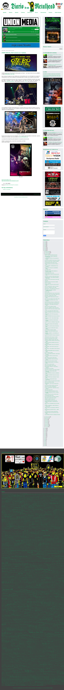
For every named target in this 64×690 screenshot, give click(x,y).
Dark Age (9, 533)
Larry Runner (5, 589)
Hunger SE (48, 573)
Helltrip (8, 571)
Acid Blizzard (48, 497)
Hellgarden (57, 570)
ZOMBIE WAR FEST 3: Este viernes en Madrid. (51, 281)
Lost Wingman (58, 594)
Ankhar (30, 504)
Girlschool (10, 563)
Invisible (22, 578)
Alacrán (38, 500)
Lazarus (54, 589)
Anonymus (51, 504)
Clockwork (29, 528)
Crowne (13, 531)
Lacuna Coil (24, 588)
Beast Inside (22, 513)
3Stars (60, 494)
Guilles (20, 566)
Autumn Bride (45, 509)
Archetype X (7, 506)
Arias (41, 506)
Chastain (43, 526)
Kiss (15, 585)
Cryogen (44, 531)
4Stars (15, 496)
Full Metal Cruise (45, 559)
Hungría (52, 573)
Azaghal (42, 510)
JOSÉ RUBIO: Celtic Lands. (49, 389)
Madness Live (52, 596)
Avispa (26, 510)
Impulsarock (12, 575)
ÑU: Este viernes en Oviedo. (49, 352)
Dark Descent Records (26, 533)
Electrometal (52, 547)
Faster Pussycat (20, 555)
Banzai (45, 511)
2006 (37, 493)
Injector (54, 576)
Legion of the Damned (57, 590)
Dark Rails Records (54, 533)
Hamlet (26, 567)
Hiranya (9, 572)
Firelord (49, 556)
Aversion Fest (18, 510)
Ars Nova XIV (5, 507)
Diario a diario (29, 539)
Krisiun (45, 586)
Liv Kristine (29, 593)
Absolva (24, 497)
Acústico (15, 498)
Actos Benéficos (4, 498)
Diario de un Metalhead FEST (47, 539)
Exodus (45, 553)
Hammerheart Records (37, 567)
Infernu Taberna (33, 576)
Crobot (39, 530)
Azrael (54, 510)
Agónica (19, 500)
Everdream (34, 552)
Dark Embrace (33, 533)
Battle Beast (55, 512)
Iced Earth (17, 574)
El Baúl (35, 546)
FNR (5, 558)
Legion (51, 590)
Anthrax (3, 505)
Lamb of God (47, 588)
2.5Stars (24, 493)
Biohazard (57, 514)
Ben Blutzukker (60, 513)
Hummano (37, 573)
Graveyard (56, 564)
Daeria (31, 532)
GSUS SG (7, 566)
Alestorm (56, 500)
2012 (45, 435)
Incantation (56, 575)
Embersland (35, 548)
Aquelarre (56, 505)
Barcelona (3, 512)
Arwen (38, 507)
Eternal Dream (44, 551)
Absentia (17, 497)
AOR (22, 505)
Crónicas (23, 12)
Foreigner (20, 558)
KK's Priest (42, 585)
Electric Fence (33, 547)
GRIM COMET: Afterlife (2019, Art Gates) (50, 397)
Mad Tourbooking (42, 596)
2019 (45, 250)
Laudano (45, 589)
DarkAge (3, 534)
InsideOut (23, 577)
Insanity (19, 577)
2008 (45, 440)
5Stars (21, 496)
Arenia (29, 506)
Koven (16, 586)
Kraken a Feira (20, 586)
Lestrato (41, 591)
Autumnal (49, 509)
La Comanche (47, 587)
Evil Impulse (60, 552)
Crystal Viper (61, 531)
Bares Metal (15, 512)
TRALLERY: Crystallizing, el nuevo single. (50, 287)
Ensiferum (61, 549)
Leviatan (3, 592)
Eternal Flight (50, 551)
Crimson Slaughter (16, 530)
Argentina (33, 506)
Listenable (13, 593)
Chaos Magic (33, 526)
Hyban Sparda (56, 573)
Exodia (37, 553)
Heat (23, 569)
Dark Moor (49, 533)
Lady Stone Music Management (31, 588)
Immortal (41, 574)
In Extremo (20, 575)
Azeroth (48, 510)
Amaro (17, 502)
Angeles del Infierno (45, 503)
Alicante (6, 501)
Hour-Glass (10, 573)
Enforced (43, 549)
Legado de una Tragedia (34, 590)
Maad (12, 596)
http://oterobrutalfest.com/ (6, 179)
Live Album (33, 593)
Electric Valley (43, 547)
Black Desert (25, 515)
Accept (31, 497)
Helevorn (25, 570)
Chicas (10, 527)
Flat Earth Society (28, 557)
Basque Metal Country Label (37, 512)
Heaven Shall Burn (31, 569)
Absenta (14, 497)
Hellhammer (61, 570)
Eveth (46, 552)
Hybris (2, 574)
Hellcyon (41, 570)
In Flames (25, 575)
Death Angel (30, 535)
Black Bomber (6, 515)
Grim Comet (32, 565)
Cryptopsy (51, 531)
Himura (6, 572)
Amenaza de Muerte (36, 502)
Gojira (33, 563)
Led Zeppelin (20, 590)
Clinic (26, 528)
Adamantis (32, 498)
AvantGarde (3, 510)
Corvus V (46, 529)
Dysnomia (3, 545)
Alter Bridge (6, 502)
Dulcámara (23, 544)
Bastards (43, 512)
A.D (53, 496)
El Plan (54, 546)
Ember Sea (31, 548)
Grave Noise (51, 564)
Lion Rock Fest (4, 593)
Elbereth (11, 547)
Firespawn (52, 556)
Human (27, 573)
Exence (23, 553)
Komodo (3, 586)
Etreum (14, 552)
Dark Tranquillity (60, 533)
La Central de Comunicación (33, 587)
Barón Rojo (19, 512)
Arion (47, 506)
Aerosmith (24, 499)
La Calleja (25, 587)
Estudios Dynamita (37, 551)
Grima (36, 565)
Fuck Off (35, 559)
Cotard (55, 529)
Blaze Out (41, 517)
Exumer (9, 554)
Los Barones (30, 594)
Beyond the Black (27, 514)
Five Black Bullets (12, 557)
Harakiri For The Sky (56, 567)
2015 (2, 494)
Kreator (31, 586)
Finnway (46, 556)
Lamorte (56, 588)
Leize (9, 591)
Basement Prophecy (29, 512)
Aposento (48, 505)
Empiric (59, 548)
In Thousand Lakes (40, 575)
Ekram (11, 546)
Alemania (51, 500)
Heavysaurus (6, 570)
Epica (53, 550)
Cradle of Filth (59, 529)
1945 (15, 493)
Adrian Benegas (48, 498)
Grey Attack (27, 565)
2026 (39, 494)
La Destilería (53, 587)
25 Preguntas (43, 494)
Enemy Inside (38, 549)
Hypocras (10, 574)
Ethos (2, 552)
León (20, 591)
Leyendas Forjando (37, 592)
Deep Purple (23, 536)
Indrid (7, 576)
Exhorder (30, 553)
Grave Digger (46, 564)
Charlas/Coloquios (38, 526)
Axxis (33, 510)
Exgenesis (26, 553)
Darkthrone (28, 534)
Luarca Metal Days (6, 595)
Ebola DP (25, 545)
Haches (61, 566)
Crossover (57, 530)
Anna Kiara (40, 504)
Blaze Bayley (36, 517)
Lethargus (50, 591)
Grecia (2, 565)
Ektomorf (14, 546)
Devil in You (54, 538)
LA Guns (60, 587)
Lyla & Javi (61, 595)
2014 (45, 433)
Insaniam (15, 577)
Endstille (29, 549)
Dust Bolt (51, 544)
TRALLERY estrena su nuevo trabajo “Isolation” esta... (52, 294)
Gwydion (45, 566)
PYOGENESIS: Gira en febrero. (49, 368)
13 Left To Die (9, 493)
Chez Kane (3, 527)
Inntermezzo (3, 577)
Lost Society (45, 594)
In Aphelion (16, 575)
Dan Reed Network (60, 532)
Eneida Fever (33, 549)
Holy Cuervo (41, 572)
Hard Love (61, 567)
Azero (45, 510)
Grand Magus (10, 564)
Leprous (38, 591)
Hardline (25, 568)
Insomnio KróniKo (37, 577)
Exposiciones (56, 553)
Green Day (12, 565)
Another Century (56, 504)
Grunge (3, 566)
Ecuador (36, 545)
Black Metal (7, 516)
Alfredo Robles (61, 500)
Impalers (54, 574)
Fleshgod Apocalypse (41, 557)
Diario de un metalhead (37, 539)
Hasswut (32, 568)
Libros (42, 592)
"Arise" (26, 81)
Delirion (10, 537)
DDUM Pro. (7, 535)
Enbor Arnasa (8, 549)
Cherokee (52, 526)
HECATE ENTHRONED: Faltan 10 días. (50, 365)
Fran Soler (37, 558)
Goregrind (44, 563)
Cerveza (16, 526)
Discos (36, 12)
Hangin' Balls (49, 567)
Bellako (51, 513)
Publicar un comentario (6, 189)
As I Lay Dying (42, 507)
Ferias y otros (4, 556)
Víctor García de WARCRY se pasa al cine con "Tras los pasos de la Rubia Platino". (55, 132)
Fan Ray (3, 555)
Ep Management (45, 550)
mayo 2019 (46, 421)
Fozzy (33, 558)
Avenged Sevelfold (12, 510)
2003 (33, 493)
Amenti (42, 502)
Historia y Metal (25, 572)
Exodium (41, 553)
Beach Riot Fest (12, 513)
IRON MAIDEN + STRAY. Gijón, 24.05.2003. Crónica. (55, 59)
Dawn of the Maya (54, 534)
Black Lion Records (54, 515)
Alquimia (56, 501)
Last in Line (29, 589)
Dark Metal (44, 533)
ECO (33, 545)
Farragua (15, 555)
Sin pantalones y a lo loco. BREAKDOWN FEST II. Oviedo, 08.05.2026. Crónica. (55, 65)
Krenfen (35, 586)
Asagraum (52, 507)
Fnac (2, 558)
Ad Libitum (19, 498)
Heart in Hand (15, 569)
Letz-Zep (58, 591)
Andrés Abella (25, 503)
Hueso (19, 573)
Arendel (26, 506)
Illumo (31, 574)
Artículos (30, 507)
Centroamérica (3, 526)
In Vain (45, 575)
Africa (34, 499)
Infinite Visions (39, 576)
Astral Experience (32, 508)
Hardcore (13, 568)
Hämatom (19, 567)
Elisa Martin (7, 548)
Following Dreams (10, 558)
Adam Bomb (23, 498)
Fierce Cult (29, 556)
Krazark (27, 586)
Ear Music (7, 545)
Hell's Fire (37, 570)
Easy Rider (16, 545)
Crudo (23, 531)
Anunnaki (6, 505)
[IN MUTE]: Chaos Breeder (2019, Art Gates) (51, 338)
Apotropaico (51, 505)
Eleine (62, 547)
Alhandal (3, 501)
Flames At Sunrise (22, 557)
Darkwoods (32, 534)
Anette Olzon (30, 503)
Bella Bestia (46, 513)
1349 (13, 493)
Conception (18, 529)
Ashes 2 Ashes (10, 508)
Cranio (63, 529)
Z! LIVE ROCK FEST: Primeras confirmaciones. (51, 411)
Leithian (6, 591)
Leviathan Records (12, 592)
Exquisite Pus (61, 553)
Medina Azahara (7, 602)
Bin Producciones (46, 514)
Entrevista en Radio (20, 550)
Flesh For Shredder (34, 557)
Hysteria (13, 574)
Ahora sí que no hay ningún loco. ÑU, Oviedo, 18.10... (52, 298)
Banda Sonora (41, 511)
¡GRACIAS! (46, 280)
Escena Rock (3, 551)
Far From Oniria (11, 555)
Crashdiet (4, 530)
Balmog (31, 511)
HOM (49, 572)
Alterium (10, 502)
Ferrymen (8, 556)
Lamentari (52, 588)
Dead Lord (11, 535)
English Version (51, 549)
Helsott (14, 571)
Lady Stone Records (41, 588)
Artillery (35, 507)
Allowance (34, 501)
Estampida (27, 551)
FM (62, 557)
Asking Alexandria (18, 508)
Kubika (59, 586)
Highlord (60, 571)
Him (3, 572)
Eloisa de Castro (17, 548)
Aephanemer (14, 499)
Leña (12, 591)
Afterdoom (42, 499)
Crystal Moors (56, 531)
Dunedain (27, 544)
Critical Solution (31, 530)
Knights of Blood (53, 585)
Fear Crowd (34, 555)
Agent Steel (3, 500)
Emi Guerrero (47, 548)
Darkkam (10, 534)
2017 (45, 429)
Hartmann (29, 568)
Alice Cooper (11, 501)
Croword (20, 531)
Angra (60, 503)
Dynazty (62, 544)
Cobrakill (43, 528)
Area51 (22, 506)
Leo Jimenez (16, 591)
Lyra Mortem (8, 596)
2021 (22, 494)
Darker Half (6, 534)
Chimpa (33, 527)
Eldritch (18, 547)
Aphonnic (38, 505)
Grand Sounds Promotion (17, 564)
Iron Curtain (36, 578)
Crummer (31, 531)
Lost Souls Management (51, 594)
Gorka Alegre (53, 563)
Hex (40, 571)
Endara (22, 549)
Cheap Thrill (48, 526)
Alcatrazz (44, 500)
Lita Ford (18, 593)
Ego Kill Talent (4, 546)
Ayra (36, 510)
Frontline (17, 559)
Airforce (35, 500)
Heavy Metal (45, 569)
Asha (6, 508)
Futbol (59, 559)
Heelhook (18, 570)
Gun (22, 566)
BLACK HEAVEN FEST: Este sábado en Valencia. (52, 396)
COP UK (33, 529)
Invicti (18, 578)
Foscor (28, 558)
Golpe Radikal (37, 563)
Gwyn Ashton (49, 566)
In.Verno (52, 575)
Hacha (58, 566)
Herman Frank (31, 571)
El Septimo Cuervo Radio (6, 547)
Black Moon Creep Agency (20, 516)
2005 (35, 493)
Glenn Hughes (18, 563)
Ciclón (48, 527)
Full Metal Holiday (51, 559)
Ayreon (39, 510)
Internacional (43, 12)
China (37, 527)
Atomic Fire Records (51, 508)
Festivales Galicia (14, 556)
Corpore (36, 529)
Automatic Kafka (39, 509)
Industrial (11, 576)
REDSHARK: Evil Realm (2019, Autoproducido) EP (52, 303)
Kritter (48, 586)
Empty (62, 548)
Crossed (50, 530)
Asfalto (3, 508)
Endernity (26, 549)
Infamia (15, 576)
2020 (45, 249)
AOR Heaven (26, 505)
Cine (59, 527)
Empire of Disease (53, 548)
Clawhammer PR (16, 528)
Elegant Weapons (57, 547)
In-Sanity (49, 575)
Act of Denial (61, 497)
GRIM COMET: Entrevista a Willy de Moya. (51, 357)
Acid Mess (52, 497)
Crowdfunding (4, 531)
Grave (36, 564)
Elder (15, 547)
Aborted (6, 497)
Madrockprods (61, 596)
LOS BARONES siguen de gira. (49, 395)
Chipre (40, 527)
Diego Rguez (18, 540)
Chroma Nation (44, 527)
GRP (54, 565)
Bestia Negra (11, 514)
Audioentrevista (14, 509)
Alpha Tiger (52, 501)
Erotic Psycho (57, 550)
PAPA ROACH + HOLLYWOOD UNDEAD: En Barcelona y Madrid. (51, 271)
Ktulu (56, 586)
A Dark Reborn (38, 496)
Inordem (12, 577)
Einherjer (8, 546)
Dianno (24, 539)
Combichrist (7, 529)
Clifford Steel (23, 528)
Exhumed (34, 553)
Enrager (55, 549)
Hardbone (9, 568)
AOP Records (18, 505)
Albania (41, 500)
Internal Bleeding (57, 577)
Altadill (60, 501)
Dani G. (3, 533)
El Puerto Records (58, 546)
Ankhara (33, 504)
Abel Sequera (57, 496)
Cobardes (34, 528)
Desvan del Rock (47, 538)
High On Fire (49, 571)
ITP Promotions (23, 579)
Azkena (51, 510)
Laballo (12, 588)
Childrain (19, 527)
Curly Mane (13, 532)
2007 (45, 441)
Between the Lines (17, 514)
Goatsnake (30, 563)
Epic (50, 550)
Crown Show (9, 531)
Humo (41, 573)
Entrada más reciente (6, 194)
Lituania (25, 593)
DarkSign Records (19, 534)
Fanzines (6, 555)
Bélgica (42, 513)
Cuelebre (3, 532)
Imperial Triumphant (7, 575)
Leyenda (17, 592)
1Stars (20, 493)
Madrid (56, 596)
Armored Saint (57, 506)
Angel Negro (39, 503)
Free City (57, 558)
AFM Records (29, 499)
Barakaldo (49, 511)
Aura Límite (25, 509)
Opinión (16, 12)
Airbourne (31, 500)
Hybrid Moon (61, 573)
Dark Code (13, 533)
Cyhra (20, 532)
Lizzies (60, 593)
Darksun (23, 534)
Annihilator (44, 504)
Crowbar (62, 530)
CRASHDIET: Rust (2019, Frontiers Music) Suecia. (52, 276)
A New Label (49, 496)
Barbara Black (55, 511)
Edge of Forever (53, 545)
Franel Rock (45, 558)
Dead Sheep (16, 535)
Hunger (44, 573)
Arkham (53, 506)
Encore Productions (17, 549)
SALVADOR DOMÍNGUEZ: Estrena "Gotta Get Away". (52, 293)
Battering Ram (50, 512)
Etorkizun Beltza (9, 552)
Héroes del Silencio (36, 571)
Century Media (9, 526)
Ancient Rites (9, 503)
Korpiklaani (12, 586)
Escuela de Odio (9, 551)
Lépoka (34, 591)
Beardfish (17, 513)
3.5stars (55, 494)
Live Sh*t (50, 593)
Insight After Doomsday (30, 577)
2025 (35, 494)
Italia (11, 579)
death (20, 535)
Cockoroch (46, 528)
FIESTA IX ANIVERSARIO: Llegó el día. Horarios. (52, 286)
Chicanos (7, 527)
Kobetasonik (58, 585)
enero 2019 (46, 426)
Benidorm (6, 514)
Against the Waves (57, 499)
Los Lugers (35, 594)
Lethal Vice (46, 591)
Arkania (50, 506)
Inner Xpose (61, 576)
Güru (37, 566)
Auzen (53, 509)
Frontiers (12, 559)
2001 (45, 445)
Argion (38, 506)
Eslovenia (19, 551)
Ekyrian (18, 546)
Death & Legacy (24, 535)
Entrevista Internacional (31, 550)
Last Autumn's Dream (16, 589)
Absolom (21, 497)
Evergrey (38, 552)
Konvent (6, 586)
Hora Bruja (53, 572)
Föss (31, 558)
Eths (4, 552)
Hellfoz (53, 570)
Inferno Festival (28, 576)
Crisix (25, 530)
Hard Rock (4, 568)
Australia (29, 509)
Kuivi (2, 587)
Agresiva (23, 500)
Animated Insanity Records (19, 504)
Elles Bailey (12, 548)
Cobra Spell (38, 528)
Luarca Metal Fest (13, 595)
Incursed (4, 576)
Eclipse (29, 545)
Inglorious (47, 576)
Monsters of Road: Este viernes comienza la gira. (51, 394)
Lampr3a (59, 588)
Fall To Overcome (51, 554)
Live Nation (46, 593)
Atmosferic (45, 508)
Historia (10, 12)
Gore (41, 563)
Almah (42, 501)
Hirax (12, 572)
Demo (26, 537)
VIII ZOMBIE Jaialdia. (48, 269)
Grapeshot (25, 564)
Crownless (16, 531)
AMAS (20, 502)
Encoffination (12, 549)
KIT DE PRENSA (25, 585)
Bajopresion (22, 511)
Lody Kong (5, 594)
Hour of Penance (4, 573)
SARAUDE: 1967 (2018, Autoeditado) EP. (50, 386)
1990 (17, 493)
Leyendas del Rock (30, 592)
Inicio (22, 194)
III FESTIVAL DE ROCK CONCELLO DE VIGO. (51, 385)
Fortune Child (24, 558)
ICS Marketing (22, 574)
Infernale (23, 576)
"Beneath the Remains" (10, 81)
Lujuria (34, 595)
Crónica (43, 530)
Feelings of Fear (53, 555)
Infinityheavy (43, 576)
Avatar (7, 510)
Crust (41, 531)
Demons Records (38, 537)
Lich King (46, 592)
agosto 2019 (47, 418)
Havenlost (58, 568)
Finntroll (42, 556)
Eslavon (15, 551)
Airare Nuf (27, 500)
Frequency (7, 559)
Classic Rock (6, 528)
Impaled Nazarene (46, 574)
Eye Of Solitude (14, 554)
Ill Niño (29, 574)
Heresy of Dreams (22, 571)
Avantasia (61, 509)
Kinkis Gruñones (9, 585)
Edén (39, 545)
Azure (58, 510)
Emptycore (3, 549)
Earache (12, 545)
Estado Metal (23, 551)
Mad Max (31, 596)
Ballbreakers (27, 511)
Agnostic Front (15, 500)
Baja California (15, 511)
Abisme (3, 497)
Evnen (17, 553)
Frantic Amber (52, 558)
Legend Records (46, 590)
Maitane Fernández (38, 597)
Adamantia (28, 498)
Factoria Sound (33, 554)
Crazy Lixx (7, 530)
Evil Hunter (55, 552)
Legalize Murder (41, 590)
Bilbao (41, 514)
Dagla (35, 532)
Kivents (37, 585)
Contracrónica (28, 529)
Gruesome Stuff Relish (59, 565)
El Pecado (50, 546)
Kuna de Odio (7, 587)
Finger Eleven (33, 556)
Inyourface (25, 578)
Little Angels (21, 593)
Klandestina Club (47, 585)
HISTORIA (20, 572)
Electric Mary (38, 547)
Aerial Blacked (19, 499)
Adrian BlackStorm (54, 498)
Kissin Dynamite (20, 585)
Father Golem (25, 555)
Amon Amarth (59, 502)
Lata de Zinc (33, 589)
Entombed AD (7, 550)
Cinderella (55, 527)
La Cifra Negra (42, 587)
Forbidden (16, 558)
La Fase (57, 587)
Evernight (42, 552)
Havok (62, 568)
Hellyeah (11, 571)
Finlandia (38, 556)
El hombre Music (45, 546)
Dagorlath (42, 532)
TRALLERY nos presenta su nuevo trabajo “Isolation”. (52, 369)
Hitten (30, 572)
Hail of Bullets (8, 567)
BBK (3, 513)
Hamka (23, 567)
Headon (7, 569)
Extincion (3, 554)
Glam (14, 563)
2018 (45, 428)
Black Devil (30, 515)
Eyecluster (18, 554)
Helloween (3, 571)
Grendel (23, 565)
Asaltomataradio (58, 507)
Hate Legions (44, 568)
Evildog (11, 553)
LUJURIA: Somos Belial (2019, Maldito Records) (51, 310)
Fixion (17, 557)
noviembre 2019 (47, 252)
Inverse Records (13, 578)
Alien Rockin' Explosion (19, 501)
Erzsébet (61, 550)
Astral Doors (26, 508)
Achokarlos (43, 497)
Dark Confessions (19, 533)
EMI (43, 548)
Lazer (57, 589)
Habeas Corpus (54, 566)
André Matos (20, 503)
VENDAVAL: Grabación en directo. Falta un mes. (51, 339)
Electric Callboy (27, 547)
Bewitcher (22, 514)
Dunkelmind (36, 544)
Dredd (7, 544)
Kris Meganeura (40, 586)
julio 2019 (46, 419)
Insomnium (42, 577)
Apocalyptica (44, 505)
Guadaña (15, 566)
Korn (9, 586)
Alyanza (13, 502)
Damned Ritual (55, 532)
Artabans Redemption (24, 507)
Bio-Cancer (52, 514)
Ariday (44, 506)
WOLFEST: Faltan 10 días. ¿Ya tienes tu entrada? (52, 261)
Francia (40, 558)
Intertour (62, 577)
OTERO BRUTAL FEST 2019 (9, 74)
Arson (12, 507)
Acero (40, 497)
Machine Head (23, 596)
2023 (45, 245)
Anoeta (48, 504)
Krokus (51, 586)
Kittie (34, 585)
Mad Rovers (36, 596)
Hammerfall (30, 567)
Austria (33, 509)
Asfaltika (63, 507)
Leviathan (8, 592)
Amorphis (5, 503)
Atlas (42, 508)
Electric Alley (22, 547)
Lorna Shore (25, 594)
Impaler (51, 574)
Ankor (37, 504)
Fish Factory (5, 557)
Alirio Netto (26, 501)
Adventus (9, 499)
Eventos (50, 12)
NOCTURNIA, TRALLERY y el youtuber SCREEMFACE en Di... (50, 290)
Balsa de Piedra (36, 511)
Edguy (58, 545)
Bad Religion (7, 511)
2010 (48, 493)
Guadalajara (11, 566)
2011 (45, 436)
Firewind (56, 556)
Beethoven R (33, 513)
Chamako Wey (28, 526)
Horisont (57, 572)
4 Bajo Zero (4, 496)
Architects (11, 506)
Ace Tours (35, 497)
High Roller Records (55, 571)
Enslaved (3, 550)
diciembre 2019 (47, 251)
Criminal (11, 530)
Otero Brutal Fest (12, 184)
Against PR (50, 499)
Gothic (57, 563)
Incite (59, 575)
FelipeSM (58, 555)
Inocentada (8, 577)
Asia (13, 508)
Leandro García (61, 589)
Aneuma (34, 503)
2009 (45, 439)
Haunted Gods (54, 568)
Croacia (35, 530)
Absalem (10, 497)
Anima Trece (6, 504)
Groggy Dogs (44, 565)
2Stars (51, 494)
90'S (34, 496)
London (13, 594)
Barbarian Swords (60, 511)
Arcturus (19, 506)
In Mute (29, 575)
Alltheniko (38, 501)
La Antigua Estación (20, 587)
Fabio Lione (22, 554)
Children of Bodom (24, 527)
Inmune (58, 576)
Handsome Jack (44, 567)
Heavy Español (38, 569)
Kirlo (13, 585)
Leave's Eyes (15, 590)
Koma (62, 585)
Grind (40, 565)
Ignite (26, 574)
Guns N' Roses (32, 566)
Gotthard (61, 563)
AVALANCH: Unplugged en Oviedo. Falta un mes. (52, 307)
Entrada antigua (37, 194)
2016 (45, 430)
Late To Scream (38, 589)
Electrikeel (47, 547)
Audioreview (20, 509)
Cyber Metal (17, 532)
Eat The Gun (21, 545)
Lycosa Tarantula (56, 595)
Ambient (24, 502)
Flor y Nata (47, 557)
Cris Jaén (21, 530)
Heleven (22, 570)
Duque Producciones (43, 544)
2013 (45, 434)
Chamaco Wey (21, 526)
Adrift (2, 499)
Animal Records (11, 504)
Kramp (24, 586)
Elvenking (22, 548)
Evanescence (24, 552)
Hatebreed (49, 568)
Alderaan (48, 500)
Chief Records (15, 527)
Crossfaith (53, 530)
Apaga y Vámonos (33, 505)
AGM (11, 500)
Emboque (39, 548)
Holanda (36, 572)
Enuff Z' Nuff (38, 550)
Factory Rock (40, 554)
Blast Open (7, 184)
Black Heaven (41, 515)
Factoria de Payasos (27, 554)
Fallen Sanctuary (61, 554)
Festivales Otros (22, 556)
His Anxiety (15, 572)
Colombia (3, 529)
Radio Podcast (58, 12)
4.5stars (9, 496)
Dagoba (38, 532)
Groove (48, 565)
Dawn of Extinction (47, 534)
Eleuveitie (3, 548)
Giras (3, 563)
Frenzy (4, 559)
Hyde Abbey (6, 574)
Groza (52, 565)
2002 (45, 444)
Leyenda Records (22, 592)
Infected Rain (19, 576)
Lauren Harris (50, 589)
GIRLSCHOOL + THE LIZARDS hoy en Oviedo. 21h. (52, 288)
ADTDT (5, 499)
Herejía (17, 571)
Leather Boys (4, 590)
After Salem (37, 499)
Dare (6, 533)
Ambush (31, 502)
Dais (50, 532)
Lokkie (9, 594)
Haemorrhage (3, 567)
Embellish (26, 548)
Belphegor (54, 513)
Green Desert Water (18, 565)
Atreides (56, 508)
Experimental (50, 553)
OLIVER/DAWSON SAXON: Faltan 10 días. (51, 262)
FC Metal (29, 555)
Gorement (48, 563)
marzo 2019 (46, 424)
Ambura (28, 502)
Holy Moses (46, 572)
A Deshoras (43, 496)
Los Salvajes (41, 594)
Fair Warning (46, 554)
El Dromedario (39, 546)
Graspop (30, 564)
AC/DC (28, 497)
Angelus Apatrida (53, 503)
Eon (41, 550)
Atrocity (59, 508)
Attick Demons (8, 509)
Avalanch (56, 509)
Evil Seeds (7, 553)
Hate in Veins (39, 568)
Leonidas (24, 591)
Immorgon (38, 574)
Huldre (24, 573)
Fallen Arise (56, 554)
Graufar (33, 564)
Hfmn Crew (44, 571)
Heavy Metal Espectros (54, 569)
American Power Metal (47, 502)
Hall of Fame (15, 567)
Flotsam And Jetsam (53, 557)
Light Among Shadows (55, 592)
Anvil (9, 505)
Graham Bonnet (4, 564)
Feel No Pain (44, 555)
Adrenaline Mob (42, 498)
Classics (12, 528)
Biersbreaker (37, 514)
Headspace (11, 569)
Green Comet (7, 565)
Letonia (55, 591)
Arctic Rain (15, 506)
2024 (45, 244)
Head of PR (3, 569)
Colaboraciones (56, 528)
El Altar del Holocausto (23, 546)
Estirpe (32, 551)
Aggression (7, 500)
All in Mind (30, 501)
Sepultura (16, 184)
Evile (14, 553)
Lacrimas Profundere (18, 588)
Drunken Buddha (17, 544)
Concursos (22, 529)
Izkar (42, 579)
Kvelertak (11, 587)
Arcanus (60, 505)
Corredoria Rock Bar (41, 529)
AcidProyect (57, 497)
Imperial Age (57, 574)
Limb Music (61, 592)
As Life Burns (47, 507)
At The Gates (38, 508)
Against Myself (46, 499)
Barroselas (24, 512)
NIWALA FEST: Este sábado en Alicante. (50, 306)
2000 (28, 493)
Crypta (48, 531)
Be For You (6, 513)
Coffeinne (51, 528)
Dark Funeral (40, 533)
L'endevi (15, 587)
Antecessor (61, 504)
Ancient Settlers (14, 503)
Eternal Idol (54, 551)
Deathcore (55, 535)
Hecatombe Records (12, 570)
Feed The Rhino (39, 555)
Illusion (34, 574)
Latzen (42, 589)
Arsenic (9, 507)
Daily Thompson (47, 532)
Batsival (46, 512)
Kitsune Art (30, 585)
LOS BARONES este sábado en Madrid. (50, 329)
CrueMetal (27, 531)
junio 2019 (46, 420)
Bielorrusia (32, 514)
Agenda (4, 12)
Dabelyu (24, 532)
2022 (45, 246)
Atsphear (3, 509)
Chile (29, 527)
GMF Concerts (24, 563)
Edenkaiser (43, 545)
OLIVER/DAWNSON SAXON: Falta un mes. (51, 400)
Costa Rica (51, 529)
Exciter (20, 553)
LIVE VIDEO (55, 593)
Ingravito (51, 576)
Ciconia (52, 527)
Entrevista (12, 550)
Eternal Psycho (60, 551)
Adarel (35, 498)
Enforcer (46, 549)
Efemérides (61, 545)
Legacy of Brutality (26, 590)
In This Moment (34, 575)
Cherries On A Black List (59, 526)
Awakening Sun (30, 510)
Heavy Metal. (59, 569)
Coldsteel (62, 528)
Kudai (62, 586)
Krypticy (54, 586)
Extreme (6, 554)
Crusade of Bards (36, 531)
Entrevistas (29, 12)
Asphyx (22, 508)
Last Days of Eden (23, 589)
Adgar (38, 498)
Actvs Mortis (10, 498)
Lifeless (50, 592)
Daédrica (27, 532)
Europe (17, 552)
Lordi (16, 594)
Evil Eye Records (50, 552)
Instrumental (47, 577)
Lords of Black (21, 594)
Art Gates (16, 507)
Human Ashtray (32, 573)
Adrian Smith (61, 498)
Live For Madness (39, 593)
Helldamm (45, 570)
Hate (35, 568)
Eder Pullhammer (48, 545)
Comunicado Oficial (13, 529)
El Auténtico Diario (30, 546)
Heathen (26, 569)
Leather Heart (10, 590)
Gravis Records (61, 564)
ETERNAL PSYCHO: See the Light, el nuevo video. (52, 279)
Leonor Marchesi (29, 591)
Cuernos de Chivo (7, 532)
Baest (11, 511)
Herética (27, 571)
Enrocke (58, 549)
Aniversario (25, 504)
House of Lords (15, 573)
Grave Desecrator (40, 564)
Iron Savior (59, 578)
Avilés (22, 510)
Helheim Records (31, 570)
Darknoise (14, 534)
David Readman (41, 534)
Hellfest (49, 570)
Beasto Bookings (27, 513)
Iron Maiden (48, 578)
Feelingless (48, 555)
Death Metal (45, 535)
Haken (12, 567)
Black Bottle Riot (11, 515)
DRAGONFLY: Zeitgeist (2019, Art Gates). (50, 295)
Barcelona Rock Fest (9, 512)
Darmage (36, 534)
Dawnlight (59, 534)
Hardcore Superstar (20, 568)
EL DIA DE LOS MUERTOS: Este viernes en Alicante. (52, 260)
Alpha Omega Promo (47, 501)
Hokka (33, 572)
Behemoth (37, 513)
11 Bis (5, 493)
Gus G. (41, 566)
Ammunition (54, 502)
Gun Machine (27, 566)
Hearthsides (19, 569)
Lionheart (9, 593)
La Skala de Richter (7, 588)
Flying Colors (59, 557)
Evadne (21, 552)
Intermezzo (52, 577)
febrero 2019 (47, 425)
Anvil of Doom (13, 505)
